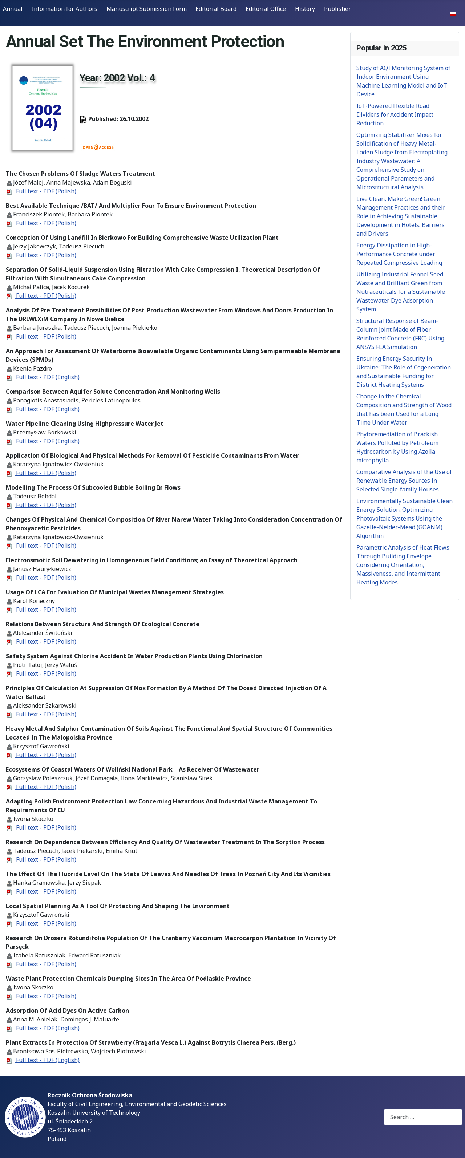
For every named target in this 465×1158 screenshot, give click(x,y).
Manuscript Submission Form (146, 9)
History (305, 9)
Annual (13, 9)
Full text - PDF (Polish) (45, 191)
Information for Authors (64, 9)
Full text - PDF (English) (47, 377)
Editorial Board (215, 9)
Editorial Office (266, 9)
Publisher (337, 9)
